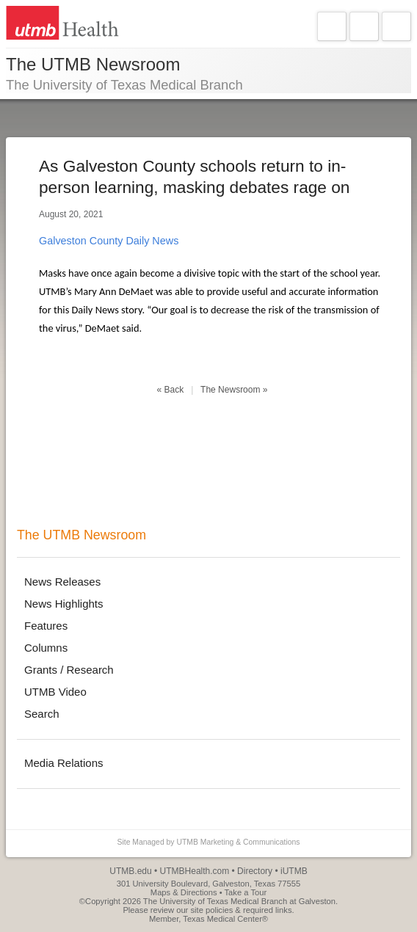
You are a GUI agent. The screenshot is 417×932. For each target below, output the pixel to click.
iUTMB (294, 871)
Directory (254, 871)
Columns (46, 647)
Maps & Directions (184, 892)
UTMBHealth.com (195, 871)
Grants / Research (69, 669)
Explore (364, 26)
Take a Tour (246, 892)
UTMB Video (55, 691)
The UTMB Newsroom (81, 535)
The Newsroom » (233, 390)
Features (46, 625)
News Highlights (64, 603)
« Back (170, 390)
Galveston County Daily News (108, 241)
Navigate (332, 26)
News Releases (62, 581)
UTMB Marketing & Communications (238, 842)
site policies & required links (240, 910)
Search (396, 26)
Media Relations (64, 763)
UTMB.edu (130, 871)
